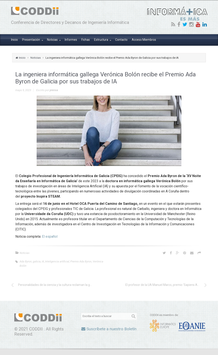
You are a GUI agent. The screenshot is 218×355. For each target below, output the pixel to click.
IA (43, 261)
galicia (37, 261)
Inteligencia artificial (57, 261)
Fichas (85, 39)
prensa (54, 90)
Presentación (31, 39)
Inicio (14, 39)
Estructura (101, 39)
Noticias (52, 39)
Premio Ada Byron (81, 261)
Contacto (121, 39)
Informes (71, 39)
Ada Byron (26, 261)
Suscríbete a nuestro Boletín (108, 328)
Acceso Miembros (144, 39)
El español (49, 236)
